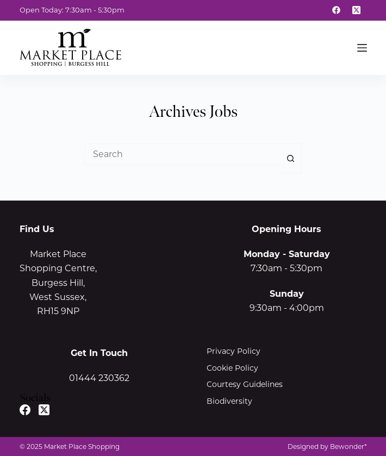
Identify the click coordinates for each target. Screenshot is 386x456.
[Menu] (362, 48)
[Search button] (291, 158)
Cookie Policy (232, 368)
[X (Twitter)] (356, 10)
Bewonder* (348, 446)
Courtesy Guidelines (245, 384)
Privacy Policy (233, 351)
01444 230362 (99, 378)
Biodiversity (229, 401)
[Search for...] (182, 154)
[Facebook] (336, 10)
